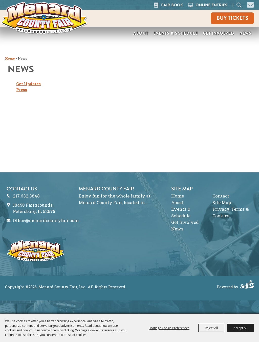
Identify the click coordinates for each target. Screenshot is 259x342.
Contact (220, 196)
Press (21, 89)
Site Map (221, 202)
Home (10, 58)
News (245, 33)
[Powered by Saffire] (247, 285)
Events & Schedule (175, 33)
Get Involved (218, 33)
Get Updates (28, 83)
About (140, 33)
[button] (250, 4)
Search (239, 5)
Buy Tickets (232, 18)
